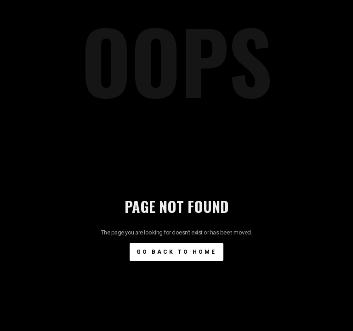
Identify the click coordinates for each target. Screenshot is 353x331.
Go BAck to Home (176, 252)
